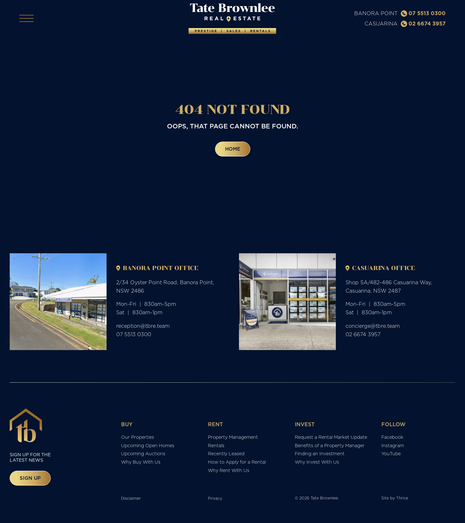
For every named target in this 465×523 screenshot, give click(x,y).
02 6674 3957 (423, 24)
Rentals (216, 447)
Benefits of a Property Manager (330, 447)
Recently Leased (226, 455)
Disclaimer (131, 500)
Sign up (30, 479)
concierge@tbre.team (373, 327)
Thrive (402, 499)
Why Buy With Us (140, 463)
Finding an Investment (320, 455)
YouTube (391, 455)
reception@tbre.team (143, 327)
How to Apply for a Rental (237, 463)
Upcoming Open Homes (147, 447)
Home (232, 150)
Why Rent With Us (228, 472)
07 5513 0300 (423, 13)
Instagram (392, 447)
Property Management (233, 438)
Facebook (392, 438)
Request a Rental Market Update (331, 438)
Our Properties (137, 438)
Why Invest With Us (317, 463)
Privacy (215, 500)
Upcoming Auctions (143, 455)
